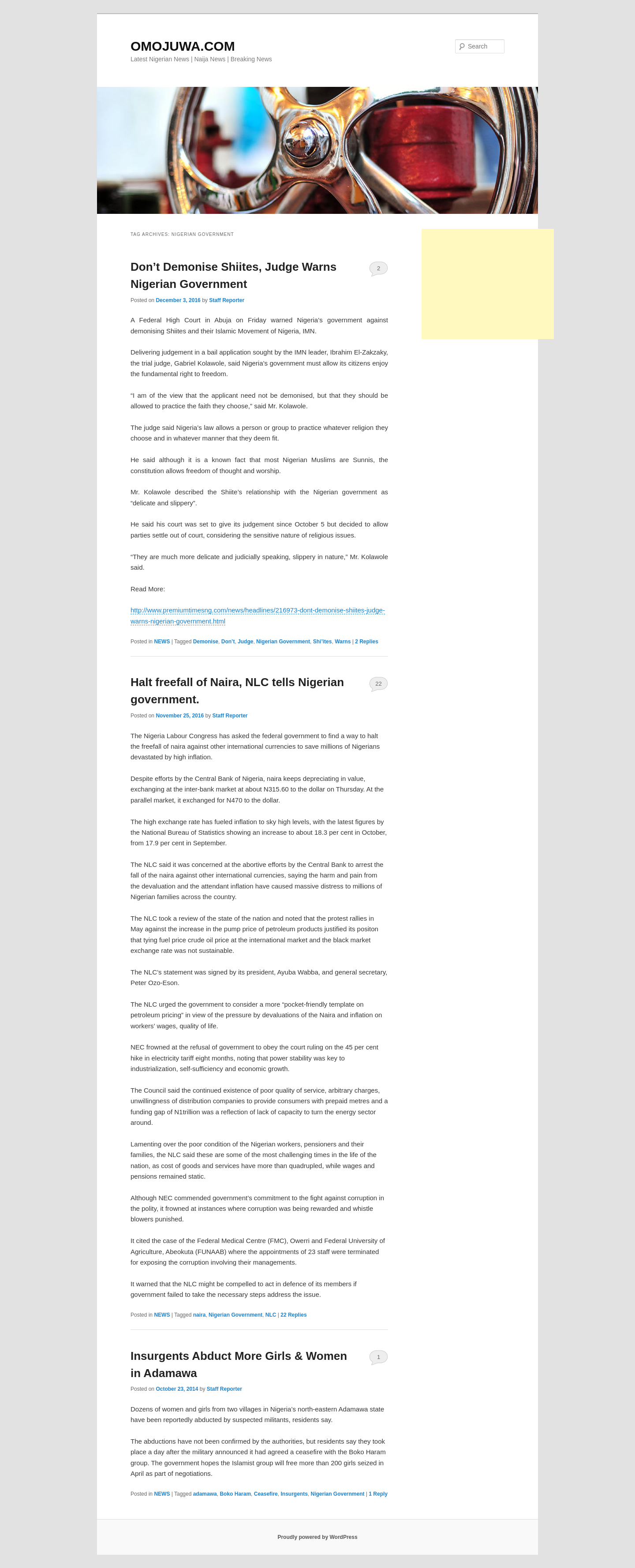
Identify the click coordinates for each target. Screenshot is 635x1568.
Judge (245, 641)
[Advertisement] (488, 284)
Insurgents (293, 1494)
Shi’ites (322, 641)
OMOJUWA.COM (183, 46)
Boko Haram (235, 1494)
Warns (343, 641)
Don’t (228, 641)
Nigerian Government (283, 641)
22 (378, 683)
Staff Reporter (226, 300)
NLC (270, 1315)
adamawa (205, 1494)
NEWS (162, 641)
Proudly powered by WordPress (317, 1537)
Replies (366, 641)
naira (199, 1315)
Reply (378, 1494)
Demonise (205, 641)
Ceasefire (266, 1494)
